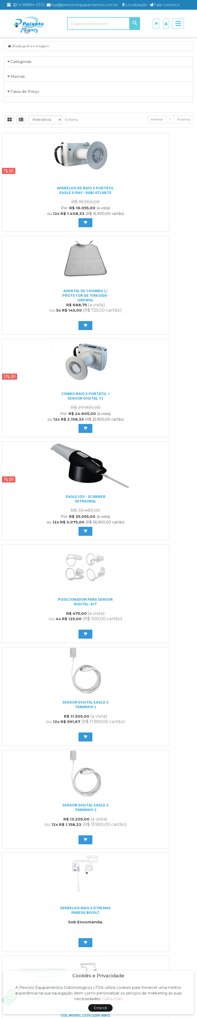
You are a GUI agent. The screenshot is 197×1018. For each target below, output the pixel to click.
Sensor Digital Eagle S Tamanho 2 (33, 583)
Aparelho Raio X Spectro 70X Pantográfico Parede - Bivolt (33, 689)
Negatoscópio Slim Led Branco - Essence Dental (164, 687)
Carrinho (144, 896)
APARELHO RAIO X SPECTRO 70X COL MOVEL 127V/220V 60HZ (164, 583)
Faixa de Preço (25, 221)
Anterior (157, 296)
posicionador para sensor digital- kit (98, 475)
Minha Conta (147, 903)
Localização (82, 903)
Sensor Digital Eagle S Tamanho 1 (164, 475)
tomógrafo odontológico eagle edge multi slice (98, 790)
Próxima (183, 296)
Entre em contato (86, 909)
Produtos (145, 890)
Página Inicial (82, 890)
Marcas (18, 136)
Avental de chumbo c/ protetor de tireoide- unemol (98, 369)
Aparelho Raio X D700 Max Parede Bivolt (98, 583)
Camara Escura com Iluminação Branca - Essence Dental (98, 689)
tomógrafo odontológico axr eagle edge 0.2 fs (32, 790)
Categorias (21, 62)
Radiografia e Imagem (34, 46)
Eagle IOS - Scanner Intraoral (33, 475)
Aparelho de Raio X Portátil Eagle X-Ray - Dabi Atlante (32, 367)
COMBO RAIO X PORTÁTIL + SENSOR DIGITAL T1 (164, 367)
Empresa (79, 896)
